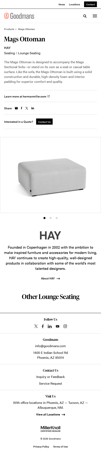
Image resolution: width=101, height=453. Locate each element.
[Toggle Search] (85, 16)
